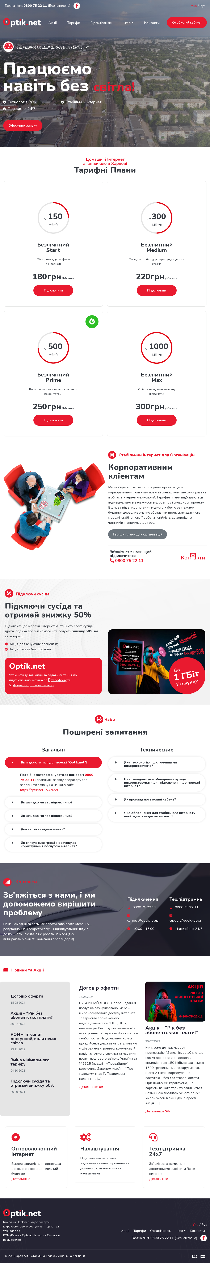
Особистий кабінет (187, 22)
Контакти (152, 23)
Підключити (53, 290)
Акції (52, 23)
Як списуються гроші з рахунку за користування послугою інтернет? (49, 844)
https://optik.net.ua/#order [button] (39, 790)
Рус (202, 6)
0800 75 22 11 (126, 560)
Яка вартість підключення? (43, 829)
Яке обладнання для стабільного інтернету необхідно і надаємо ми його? (159, 815)
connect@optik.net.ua (143, 920)
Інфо (127, 23)
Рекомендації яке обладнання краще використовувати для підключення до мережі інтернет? (162, 782)
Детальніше (91, 1087)
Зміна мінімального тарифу (30, 1062)
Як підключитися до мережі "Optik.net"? (54, 762)
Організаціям (101, 23)
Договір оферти (26, 996)
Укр (194, 6)
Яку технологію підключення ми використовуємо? (150, 764)
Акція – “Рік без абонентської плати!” (32, 1015)
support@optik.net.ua (185, 920)
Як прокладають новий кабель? (150, 799)
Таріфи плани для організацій (138, 534)
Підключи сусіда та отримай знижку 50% (32, 1083)
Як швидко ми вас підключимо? (46, 802)
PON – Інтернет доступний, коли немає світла (33, 1039)
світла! (120, 85)
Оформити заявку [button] (22, 125)
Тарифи (73, 23)
